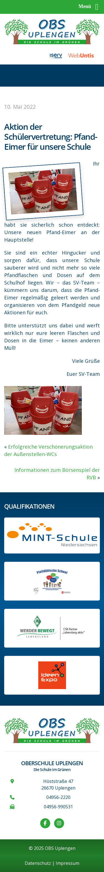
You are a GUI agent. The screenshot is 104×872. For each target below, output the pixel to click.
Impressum (67, 863)
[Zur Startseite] (52, 31)
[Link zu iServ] (59, 55)
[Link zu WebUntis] (84, 55)
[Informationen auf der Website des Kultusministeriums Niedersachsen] (52, 581)
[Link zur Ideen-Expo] (52, 675)
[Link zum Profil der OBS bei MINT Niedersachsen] (52, 535)
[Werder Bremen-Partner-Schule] (52, 628)
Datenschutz (38, 863)
